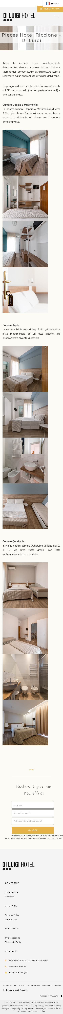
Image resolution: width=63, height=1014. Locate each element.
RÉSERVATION (50, 9)
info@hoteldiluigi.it (18, 972)
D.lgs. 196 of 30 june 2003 (51, 838)
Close (43, 1011)
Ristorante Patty (13, 942)
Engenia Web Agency (16, 990)
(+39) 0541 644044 (17, 966)
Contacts (9, 896)
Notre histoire (11, 892)
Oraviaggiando (12, 937)
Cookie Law (11, 919)
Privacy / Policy (12, 915)
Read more (32, 1011)
